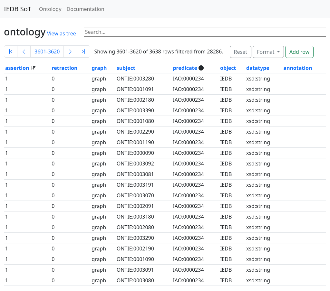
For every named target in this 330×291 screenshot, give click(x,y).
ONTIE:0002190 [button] (135, 248)
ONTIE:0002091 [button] (135, 206)
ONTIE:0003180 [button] (135, 216)
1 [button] (6, 78)
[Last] (83, 51)
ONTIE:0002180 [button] (135, 99)
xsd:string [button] (258, 78)
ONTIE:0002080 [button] (135, 227)
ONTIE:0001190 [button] (135, 142)
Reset (240, 51)
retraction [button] (64, 67)
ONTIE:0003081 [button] (135, 174)
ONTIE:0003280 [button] (135, 78)
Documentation (85, 9)
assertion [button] (18, 67)
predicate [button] (186, 67)
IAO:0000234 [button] (188, 78)
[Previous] (24, 51)
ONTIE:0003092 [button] (135, 163)
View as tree (61, 33)
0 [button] (53, 78)
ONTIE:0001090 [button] (135, 259)
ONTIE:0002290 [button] (135, 131)
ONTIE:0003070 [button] (135, 195)
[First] (10, 51)
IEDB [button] (226, 78)
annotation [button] (297, 67)
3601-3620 (47, 51)
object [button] (228, 67)
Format (266, 51)
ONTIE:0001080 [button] (135, 121)
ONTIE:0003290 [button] (135, 237)
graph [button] (99, 67)
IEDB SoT (17, 9)
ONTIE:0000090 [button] (135, 152)
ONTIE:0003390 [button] (135, 110)
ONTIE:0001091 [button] (135, 89)
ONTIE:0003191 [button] (135, 184)
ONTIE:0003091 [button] (135, 269)
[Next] (70, 51)
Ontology (50, 9)
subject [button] (126, 67)
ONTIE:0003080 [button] (135, 280)
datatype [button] (257, 67)
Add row (299, 51)
